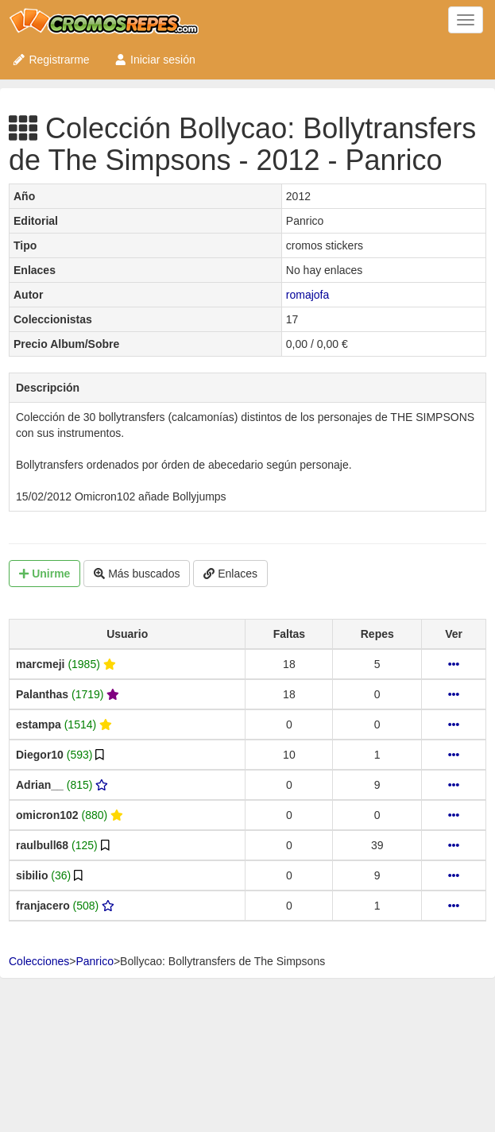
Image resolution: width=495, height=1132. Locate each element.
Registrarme (51, 59)
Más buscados (137, 573)
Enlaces (230, 573)
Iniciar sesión (154, 59)
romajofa (307, 294)
